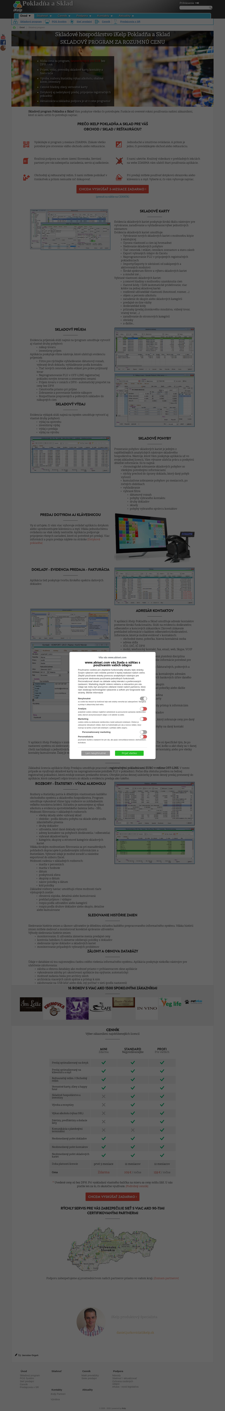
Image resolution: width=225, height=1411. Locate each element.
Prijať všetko (129, 753)
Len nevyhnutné (96, 753)
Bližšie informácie (94, 692)
